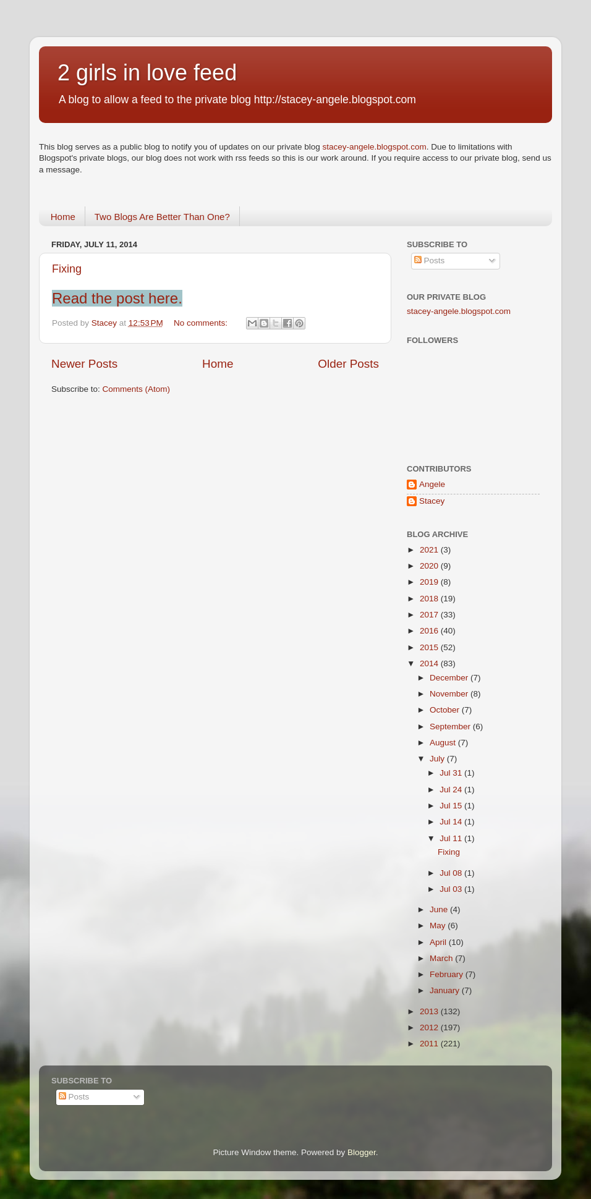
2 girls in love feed (147, 72)
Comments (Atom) (137, 389)
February (448, 974)
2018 (430, 598)
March (442, 958)
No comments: (202, 323)
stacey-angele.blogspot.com (375, 146)
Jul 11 (452, 838)
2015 (430, 647)
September (451, 726)
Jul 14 (452, 821)
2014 (430, 663)
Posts (429, 260)
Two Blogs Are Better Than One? (162, 216)
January (446, 990)
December (450, 677)
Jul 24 (452, 789)
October (446, 709)
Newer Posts (84, 363)
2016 (430, 630)
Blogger (361, 1152)
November (450, 693)
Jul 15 (452, 805)
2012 (430, 1027)
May (439, 925)
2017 (430, 614)
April (439, 942)
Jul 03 (452, 889)
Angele (432, 484)
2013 (430, 1011)
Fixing (67, 269)
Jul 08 (452, 873)
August (444, 742)
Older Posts (348, 363)
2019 (430, 582)
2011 (430, 1043)
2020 (430, 565)
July (438, 758)
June (440, 909)
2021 (430, 549)
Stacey (431, 501)
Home (63, 216)
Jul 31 (452, 772)
